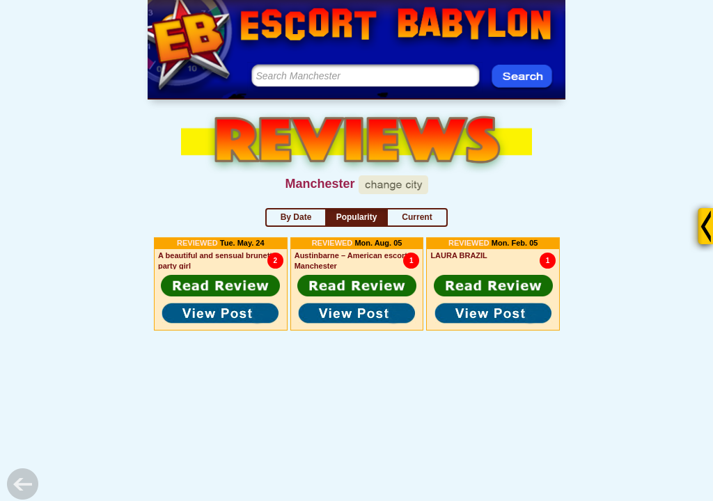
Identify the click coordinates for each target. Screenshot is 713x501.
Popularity (356, 217)
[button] (221, 285)
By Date (296, 217)
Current (417, 217)
